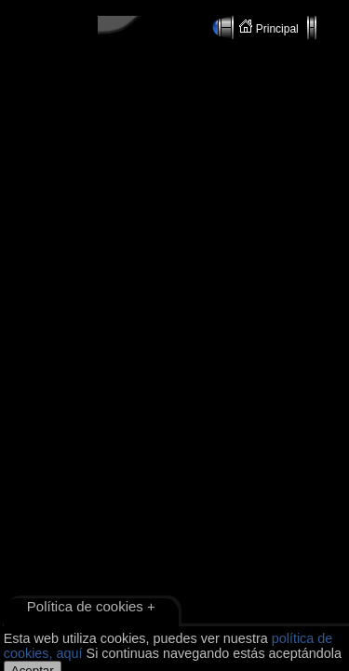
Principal (270, 27)
